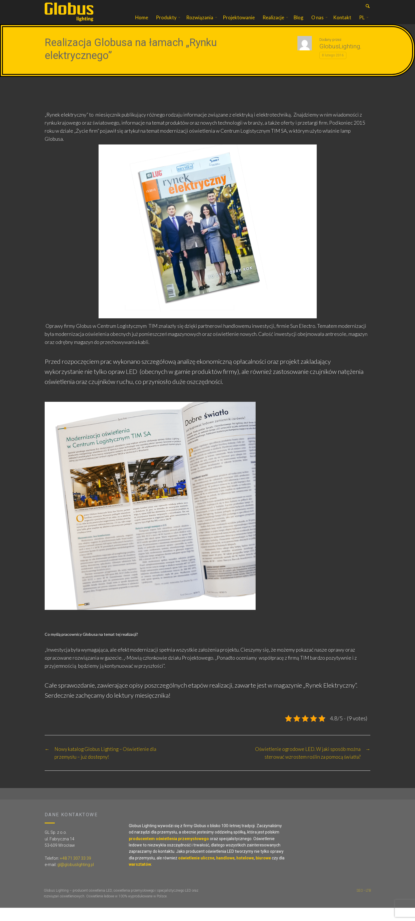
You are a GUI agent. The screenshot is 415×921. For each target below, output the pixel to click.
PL (362, 24)
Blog (298, 24)
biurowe (263, 871)
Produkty (166, 24)
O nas (317, 24)
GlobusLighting (339, 59)
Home (141, 24)
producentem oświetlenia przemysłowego (169, 851)
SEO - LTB (363, 903)
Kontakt (342, 24)
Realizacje (273, 24)
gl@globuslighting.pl (75, 877)
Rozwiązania (199, 24)
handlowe (225, 871)
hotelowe (245, 871)
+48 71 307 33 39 (75, 871)
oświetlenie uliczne (196, 871)
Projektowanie (239, 24)
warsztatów (140, 877)
